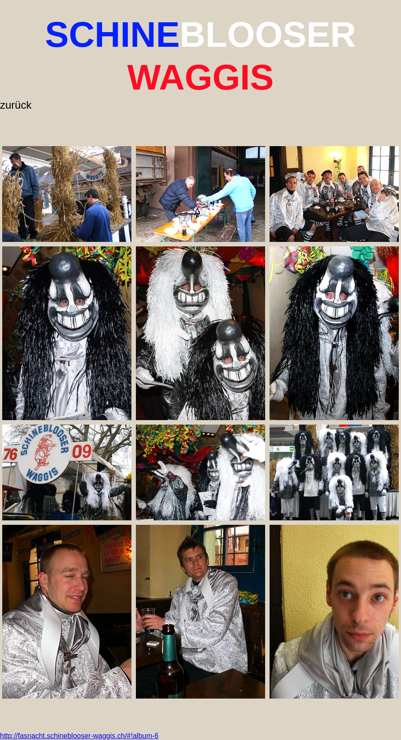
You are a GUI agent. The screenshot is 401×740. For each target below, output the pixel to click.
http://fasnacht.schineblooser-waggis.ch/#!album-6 (79, 736)
